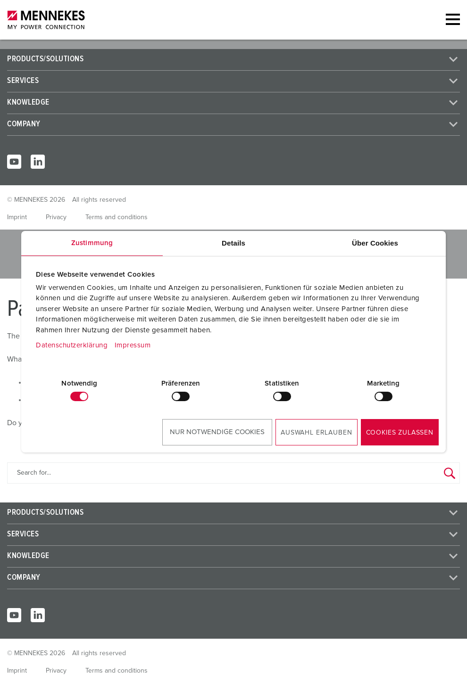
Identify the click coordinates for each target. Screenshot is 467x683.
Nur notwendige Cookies (217, 432)
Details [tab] (233, 243)
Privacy (56, 217)
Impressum (133, 345)
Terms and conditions (116, 217)
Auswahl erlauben (316, 432)
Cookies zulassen (400, 432)
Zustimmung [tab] (92, 243)
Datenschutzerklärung (72, 345)
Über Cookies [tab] (375, 243)
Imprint (17, 217)
